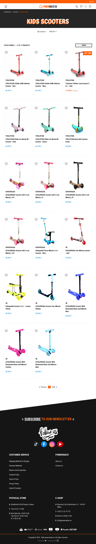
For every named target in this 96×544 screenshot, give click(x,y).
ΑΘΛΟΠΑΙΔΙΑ (10, 191)
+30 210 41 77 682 (17, 509)
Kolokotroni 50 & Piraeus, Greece (22, 504)
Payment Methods (15, 465)
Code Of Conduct (15, 488)
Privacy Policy (14, 483)
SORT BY (53, 31)
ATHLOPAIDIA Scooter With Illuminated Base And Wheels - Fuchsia (16, 364)
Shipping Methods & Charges (19, 461)
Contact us (59, 465)
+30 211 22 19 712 (63, 511)
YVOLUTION (10, 80)
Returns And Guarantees (17, 470)
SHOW (84, 45)
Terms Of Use (13, 479)
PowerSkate (7, 11)
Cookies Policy (14, 474)
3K (66, 247)
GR (91, 1)
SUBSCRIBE (33, 419)
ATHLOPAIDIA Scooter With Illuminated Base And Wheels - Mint (46, 364)
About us (58, 461)
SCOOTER (15, 11)
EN (93, 1)
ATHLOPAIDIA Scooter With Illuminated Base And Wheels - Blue (76, 308)
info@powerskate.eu (64, 520)
